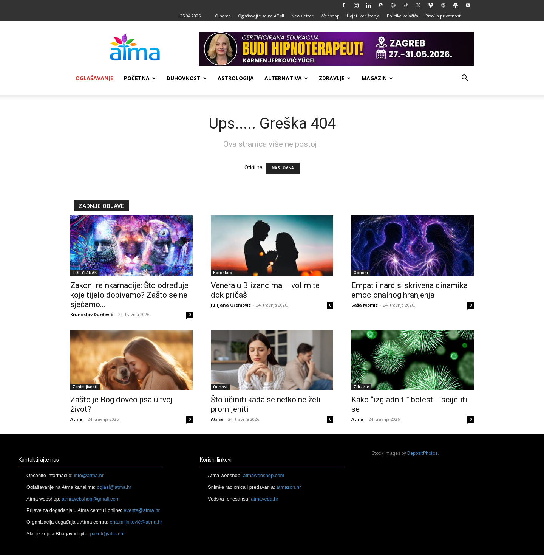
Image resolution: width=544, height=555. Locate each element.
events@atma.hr (142, 510)
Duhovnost (187, 78)
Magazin (377, 78)
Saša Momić (364, 305)
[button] (465, 78)
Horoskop (222, 272)
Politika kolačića (402, 16)
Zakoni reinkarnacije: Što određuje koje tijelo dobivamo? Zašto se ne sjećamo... (129, 295)
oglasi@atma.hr (114, 487)
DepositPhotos (422, 453)
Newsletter (302, 16)
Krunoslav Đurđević (91, 314)
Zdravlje (335, 78)
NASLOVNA (283, 168)
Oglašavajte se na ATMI (261, 16)
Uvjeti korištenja (363, 16)
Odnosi (361, 272)
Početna (140, 78)
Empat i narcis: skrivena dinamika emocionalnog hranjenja (409, 290)
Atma (76, 419)
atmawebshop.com (263, 475)
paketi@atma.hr (107, 533)
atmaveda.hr (264, 499)
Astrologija (236, 78)
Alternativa (286, 78)
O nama (223, 16)
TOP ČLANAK (85, 272)
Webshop (330, 16)
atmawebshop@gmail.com (90, 499)
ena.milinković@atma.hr (136, 522)
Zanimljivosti (85, 386)
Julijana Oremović (231, 305)
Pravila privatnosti (443, 16)
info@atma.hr (89, 475)
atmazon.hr (288, 487)
